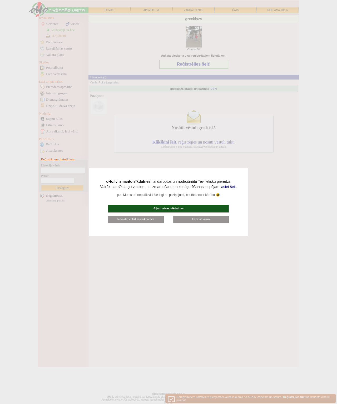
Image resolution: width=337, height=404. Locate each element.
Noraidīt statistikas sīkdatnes (135, 219)
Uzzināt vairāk (201, 219)
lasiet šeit (228, 187)
